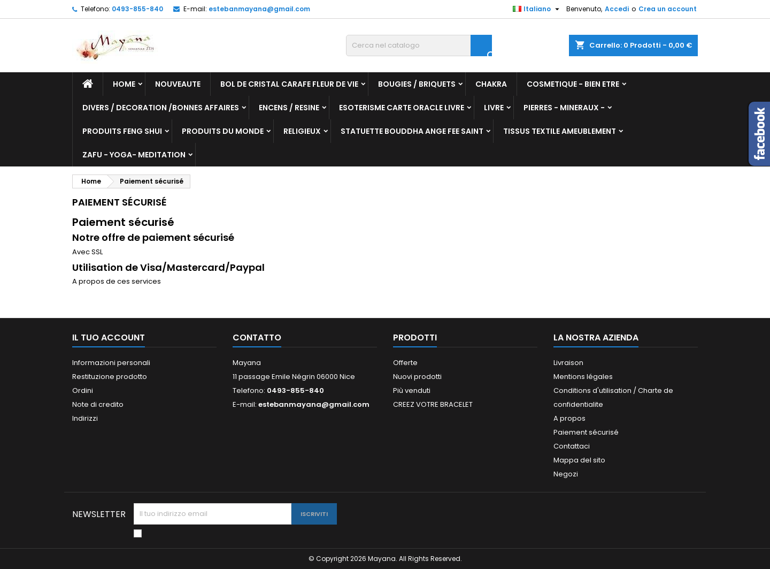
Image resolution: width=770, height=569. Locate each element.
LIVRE (494, 107)
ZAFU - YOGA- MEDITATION (134, 154)
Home (124, 84)
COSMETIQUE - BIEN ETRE (573, 84)
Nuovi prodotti (417, 376)
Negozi (565, 474)
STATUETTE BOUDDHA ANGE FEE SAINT (412, 131)
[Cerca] (419, 45)
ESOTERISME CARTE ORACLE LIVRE (401, 107)
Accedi (617, 8)
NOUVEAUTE (178, 84)
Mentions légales (583, 376)
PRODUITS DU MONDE (223, 131)
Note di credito (98, 404)
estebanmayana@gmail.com (259, 8)
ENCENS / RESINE (289, 107)
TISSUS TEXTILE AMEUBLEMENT (559, 131)
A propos (569, 418)
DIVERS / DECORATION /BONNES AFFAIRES (160, 107)
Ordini (82, 390)
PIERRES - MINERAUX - (564, 107)
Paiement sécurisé (586, 432)
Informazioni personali (111, 363)
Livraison (568, 363)
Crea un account (667, 8)
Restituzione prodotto (109, 376)
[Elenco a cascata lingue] (537, 9)
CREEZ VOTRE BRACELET (433, 404)
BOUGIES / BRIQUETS (417, 84)
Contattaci (571, 446)
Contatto (257, 337)
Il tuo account (108, 337)
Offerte (405, 363)
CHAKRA (491, 84)
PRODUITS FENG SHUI (122, 131)
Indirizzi (85, 418)
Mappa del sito (579, 460)
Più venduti (411, 390)
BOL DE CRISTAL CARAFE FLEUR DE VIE (289, 84)
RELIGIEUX (302, 131)
